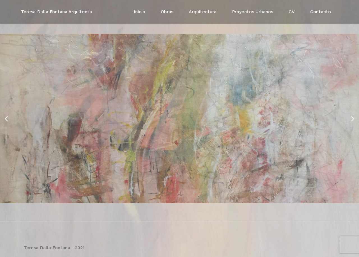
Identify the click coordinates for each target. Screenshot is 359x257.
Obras (167, 11)
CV (292, 11)
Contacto (320, 11)
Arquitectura (203, 11)
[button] (6, 118)
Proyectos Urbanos (252, 11)
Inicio (139, 11)
